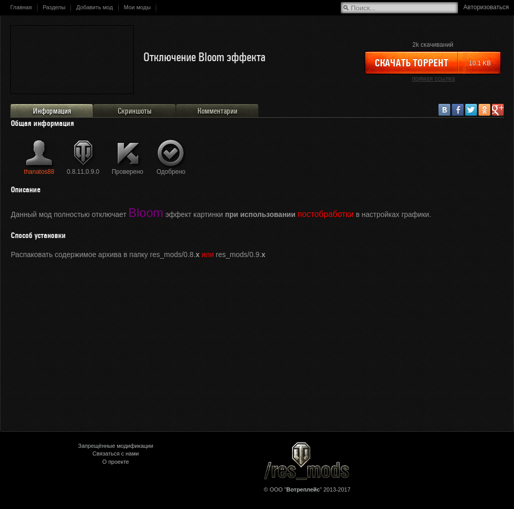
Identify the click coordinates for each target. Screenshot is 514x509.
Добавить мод (94, 7)
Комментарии (217, 111)
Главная (21, 7)
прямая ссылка (433, 78)
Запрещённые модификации (115, 446)
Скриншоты (135, 111)
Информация (52, 111)
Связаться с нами (116, 453)
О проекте (115, 462)
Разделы (54, 7)
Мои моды (137, 7)
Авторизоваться (486, 7)
